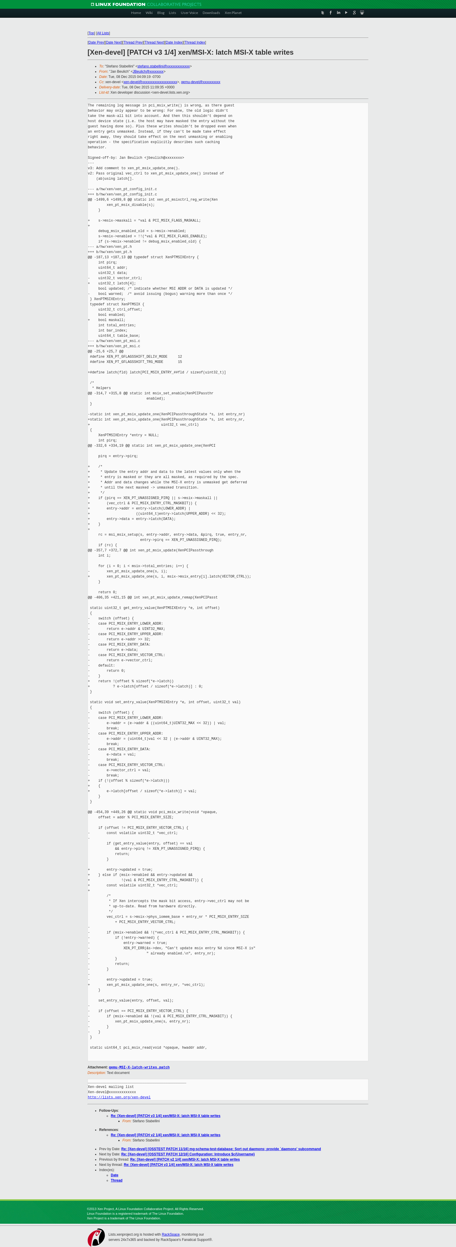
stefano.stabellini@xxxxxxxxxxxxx (164, 66)
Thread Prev (132, 42)
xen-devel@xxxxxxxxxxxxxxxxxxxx (150, 82)
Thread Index (195, 42)
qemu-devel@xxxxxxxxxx (200, 82)
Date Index (174, 42)
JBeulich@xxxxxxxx (148, 72)
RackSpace (170, 1234)
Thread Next (154, 42)
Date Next (113, 42)
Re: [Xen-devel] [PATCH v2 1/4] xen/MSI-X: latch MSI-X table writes (165, 1135)
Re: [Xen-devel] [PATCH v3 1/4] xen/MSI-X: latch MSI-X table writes (165, 1116)
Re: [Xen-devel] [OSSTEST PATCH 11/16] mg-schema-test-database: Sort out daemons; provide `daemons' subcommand (221, 1149)
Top (91, 33)
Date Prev (96, 42)
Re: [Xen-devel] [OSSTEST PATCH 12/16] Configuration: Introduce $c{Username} (188, 1154)
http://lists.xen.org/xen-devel (119, 1097)
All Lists (103, 33)
